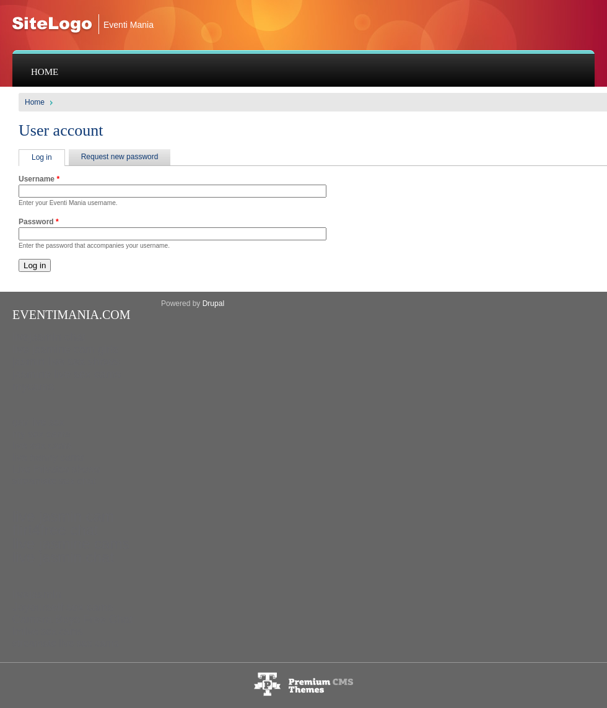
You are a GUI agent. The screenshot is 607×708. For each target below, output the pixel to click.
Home (44, 72)
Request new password (120, 156)
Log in (48, 157)
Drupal (213, 303)
